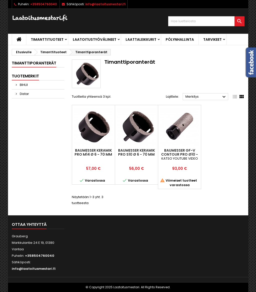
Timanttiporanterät (34, 63)
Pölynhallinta (180, 39)
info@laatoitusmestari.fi (105, 4)
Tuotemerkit (25, 76)
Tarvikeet (212, 39)
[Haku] (206, 21)
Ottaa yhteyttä (29, 224)
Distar (24, 93)
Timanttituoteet (47, 39)
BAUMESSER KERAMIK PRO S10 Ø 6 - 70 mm (136, 152)
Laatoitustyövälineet (94, 39)
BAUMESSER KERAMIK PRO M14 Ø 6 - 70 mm (93, 152)
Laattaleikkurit (141, 39)
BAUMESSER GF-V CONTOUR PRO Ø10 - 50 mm (179, 154)
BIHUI (23, 84)
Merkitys (206, 97)
